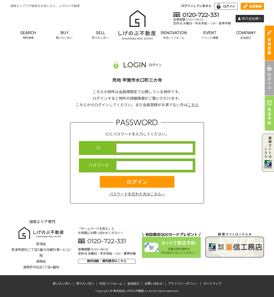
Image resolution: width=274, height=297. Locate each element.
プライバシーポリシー (183, 283)
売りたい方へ (85, 283)
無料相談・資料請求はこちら (106, 261)
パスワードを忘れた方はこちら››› (137, 194)
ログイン (137, 182)
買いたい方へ (62, 283)
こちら (193, 105)
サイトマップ (212, 283)
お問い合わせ (154, 283)
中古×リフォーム (110, 283)
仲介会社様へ (249, 18)
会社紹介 (133, 283)
